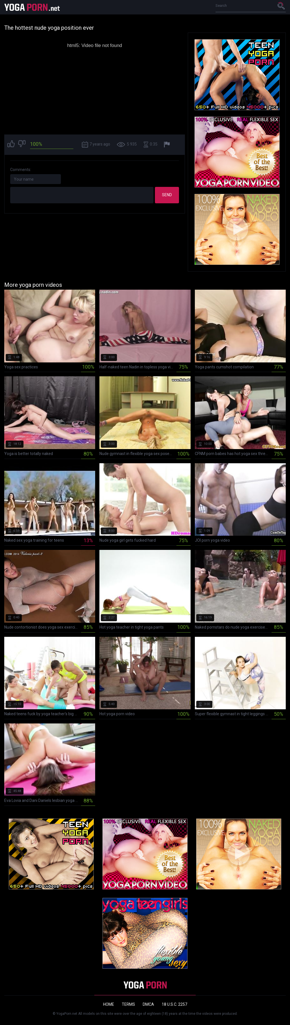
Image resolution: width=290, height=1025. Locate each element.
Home (108, 1004)
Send (167, 195)
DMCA (148, 1004)
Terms (128, 1004)
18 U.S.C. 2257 (174, 1004)
